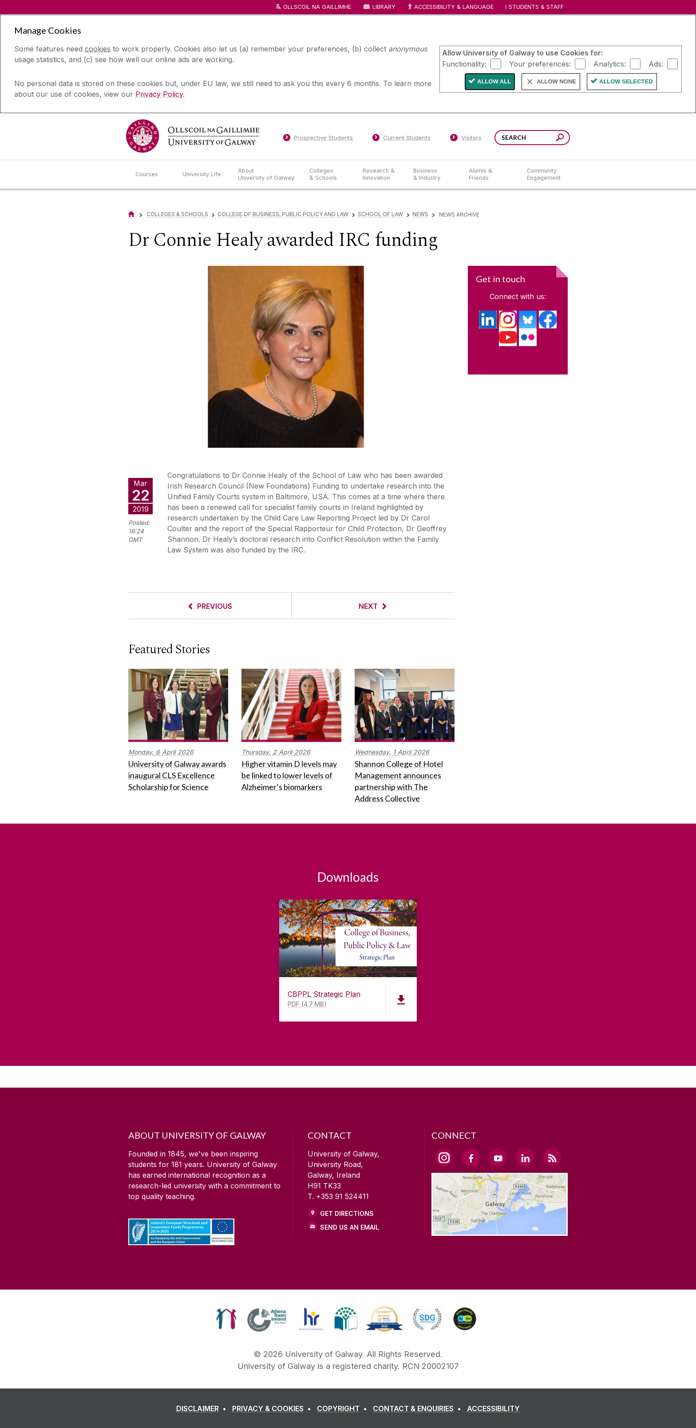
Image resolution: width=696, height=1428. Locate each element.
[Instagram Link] (444, 1158)
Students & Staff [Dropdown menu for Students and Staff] (536, 7)
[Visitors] (466, 139)
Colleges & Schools (177, 214)
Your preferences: (540, 63)
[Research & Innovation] (381, 174)
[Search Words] (532, 137)
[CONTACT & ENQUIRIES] (419, 1408)
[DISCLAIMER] (203, 1408)
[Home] (131, 214)
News (420, 214)
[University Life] (202, 174)
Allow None (556, 81)
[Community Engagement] (544, 174)
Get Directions (347, 1213)
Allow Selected (626, 81)
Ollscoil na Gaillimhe (317, 7)
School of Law (380, 214)
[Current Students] (401, 139)
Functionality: (464, 63)
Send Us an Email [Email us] (349, 1227)
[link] (226, 1319)
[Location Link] (499, 1230)
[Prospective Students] (317, 139)
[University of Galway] (192, 136)
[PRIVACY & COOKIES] (273, 1408)
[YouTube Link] (498, 1157)
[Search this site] (560, 139)
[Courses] (151, 174)
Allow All (494, 81)
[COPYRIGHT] (344, 1408)
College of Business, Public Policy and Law (283, 214)
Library (383, 7)
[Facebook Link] (471, 1157)
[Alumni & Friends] (491, 174)
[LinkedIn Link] (525, 1157)
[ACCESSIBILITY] (493, 1408)
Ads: (656, 63)
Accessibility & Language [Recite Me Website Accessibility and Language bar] (450, 7)
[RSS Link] (552, 1157)
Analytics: (609, 63)
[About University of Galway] (266, 174)
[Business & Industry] (433, 174)
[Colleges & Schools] (329, 174)
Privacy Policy (159, 94)
